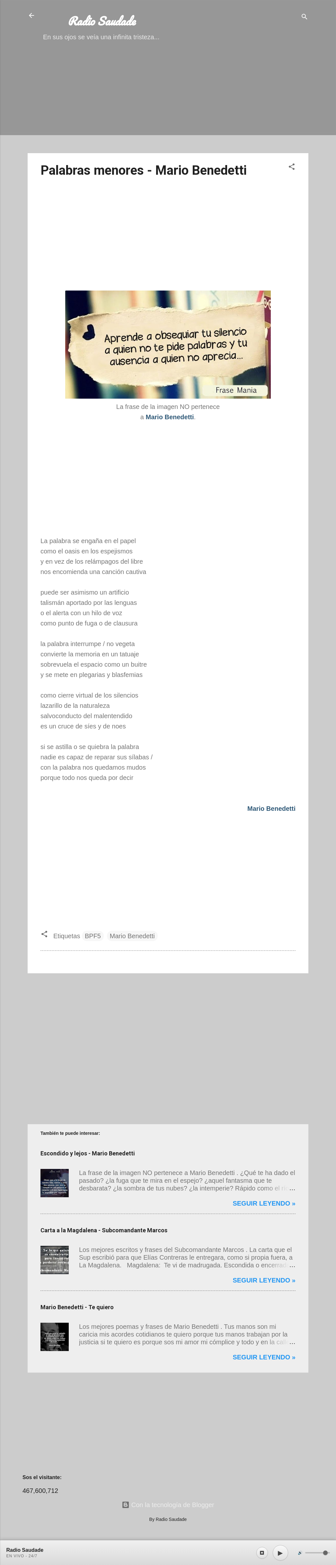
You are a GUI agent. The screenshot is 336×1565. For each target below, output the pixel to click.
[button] (292, 167)
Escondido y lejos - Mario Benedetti (87, 1153)
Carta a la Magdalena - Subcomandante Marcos (103, 1230)
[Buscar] (304, 17)
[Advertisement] (168, 103)
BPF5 (93, 936)
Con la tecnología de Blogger (168, 1504)
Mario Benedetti (132, 936)
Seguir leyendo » (264, 1203)
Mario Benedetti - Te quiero (77, 1307)
